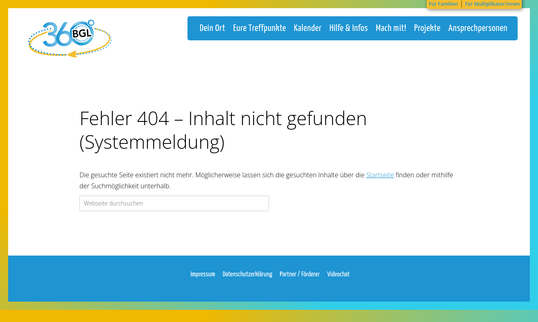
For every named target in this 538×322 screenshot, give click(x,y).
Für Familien (443, 3)
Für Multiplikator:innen (492, 3)
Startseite (380, 183)
